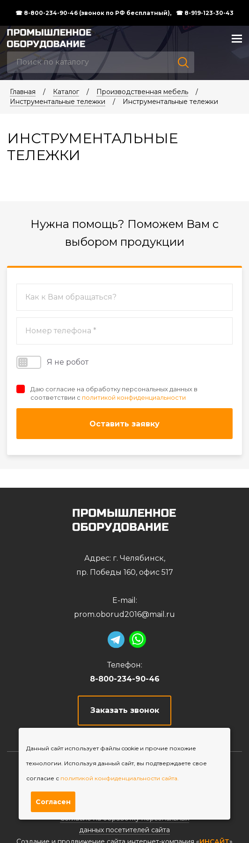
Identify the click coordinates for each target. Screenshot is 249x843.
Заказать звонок (124, 710)
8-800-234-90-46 (125, 678)
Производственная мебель (142, 92)
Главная (23, 92)
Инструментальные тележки (57, 101)
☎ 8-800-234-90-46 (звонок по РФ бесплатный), (93, 13)
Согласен (53, 802)
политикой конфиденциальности (134, 397)
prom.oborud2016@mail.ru (124, 614)
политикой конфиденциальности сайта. (119, 778)
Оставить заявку (124, 423)
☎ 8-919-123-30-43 (205, 13)
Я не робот (52, 362)
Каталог (66, 92)
